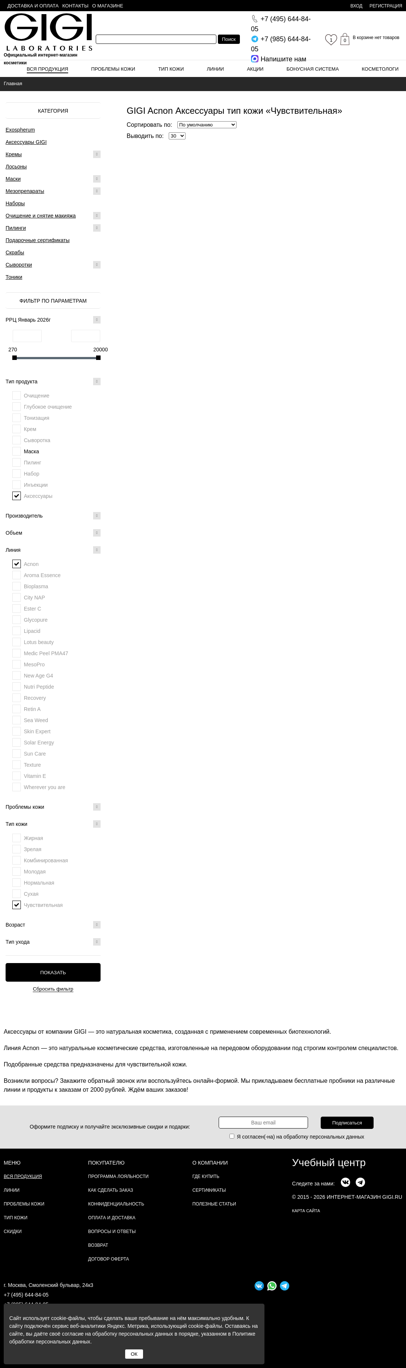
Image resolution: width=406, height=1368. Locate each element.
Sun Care (35, 754)
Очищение (37, 396)
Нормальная (39, 883)
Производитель (53, 515)
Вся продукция (47, 69)
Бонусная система (312, 69)
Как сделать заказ (110, 1190)
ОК (134, 1354)
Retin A (32, 709)
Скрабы (15, 252)
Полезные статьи (214, 1204)
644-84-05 (281, 24)
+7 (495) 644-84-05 (26, 1295)
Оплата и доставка (112, 1217)
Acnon (31, 564)
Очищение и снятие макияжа (41, 216)
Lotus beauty (39, 642)
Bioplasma (36, 586)
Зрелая (32, 849)
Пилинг (32, 463)
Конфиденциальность (116, 1204)
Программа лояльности (118, 1176)
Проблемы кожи (113, 69)
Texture (32, 765)
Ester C (32, 609)
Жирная (33, 838)
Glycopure (36, 620)
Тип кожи (171, 69)
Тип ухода (53, 942)
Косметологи (380, 69)
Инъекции (36, 485)
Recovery (35, 698)
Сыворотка (37, 440)
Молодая (35, 872)
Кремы (14, 154)
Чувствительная (43, 905)
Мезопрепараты (25, 191)
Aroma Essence (42, 575)
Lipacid (32, 631)
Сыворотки (19, 265)
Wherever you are (44, 787)
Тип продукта (53, 381)
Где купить (206, 1176)
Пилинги (16, 228)
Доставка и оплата (32, 6)
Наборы (15, 203)
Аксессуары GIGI (26, 142)
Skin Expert (37, 731)
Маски (13, 179)
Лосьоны (16, 167)
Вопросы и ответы (112, 1231)
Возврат (98, 1245)
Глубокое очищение (48, 407)
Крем (30, 429)
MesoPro (34, 664)
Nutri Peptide (39, 687)
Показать (53, 972)
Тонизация (36, 418)
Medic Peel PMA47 (46, 653)
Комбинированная (46, 860)
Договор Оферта (108, 1259)
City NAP (34, 598)
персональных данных (337, 1137)
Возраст (53, 924)
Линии (215, 69)
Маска (31, 451)
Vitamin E (35, 776)
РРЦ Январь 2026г (53, 320)
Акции (255, 69)
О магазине (107, 6)
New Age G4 (38, 676)
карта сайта (306, 1210)
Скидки (13, 1231)
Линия (53, 550)
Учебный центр (329, 1162)
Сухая (31, 894)
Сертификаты (209, 1190)
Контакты (75, 6)
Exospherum (20, 130)
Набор (31, 474)
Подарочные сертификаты (38, 240)
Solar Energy (39, 743)
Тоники (14, 277)
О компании (210, 1163)
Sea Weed (36, 720)
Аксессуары (38, 496)
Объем (53, 533)
